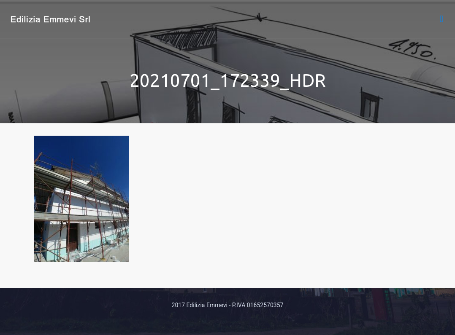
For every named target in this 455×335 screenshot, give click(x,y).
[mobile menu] (441, 19)
